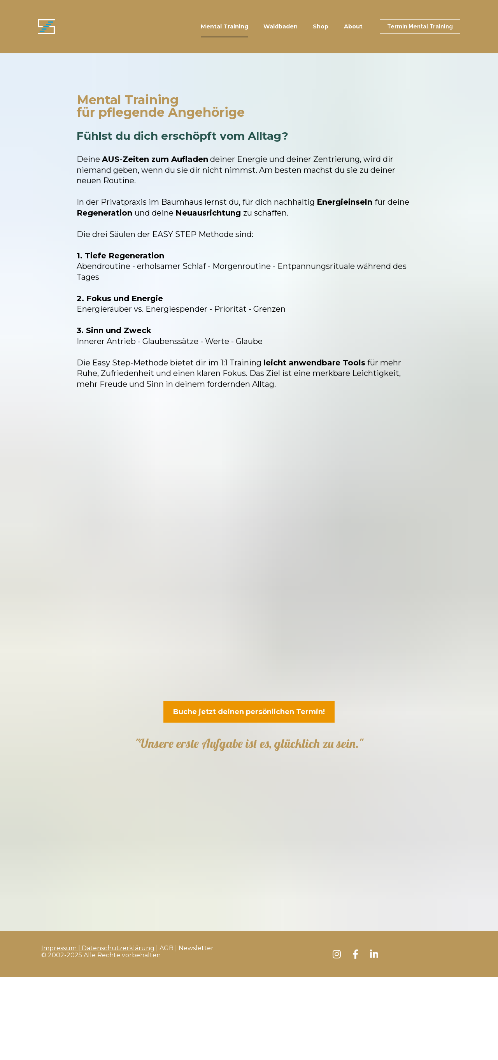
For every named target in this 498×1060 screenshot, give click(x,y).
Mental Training (224, 26)
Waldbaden (280, 26)
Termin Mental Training (420, 26)
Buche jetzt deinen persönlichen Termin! (249, 711)
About (353, 26)
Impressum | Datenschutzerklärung (97, 781)
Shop (320, 26)
